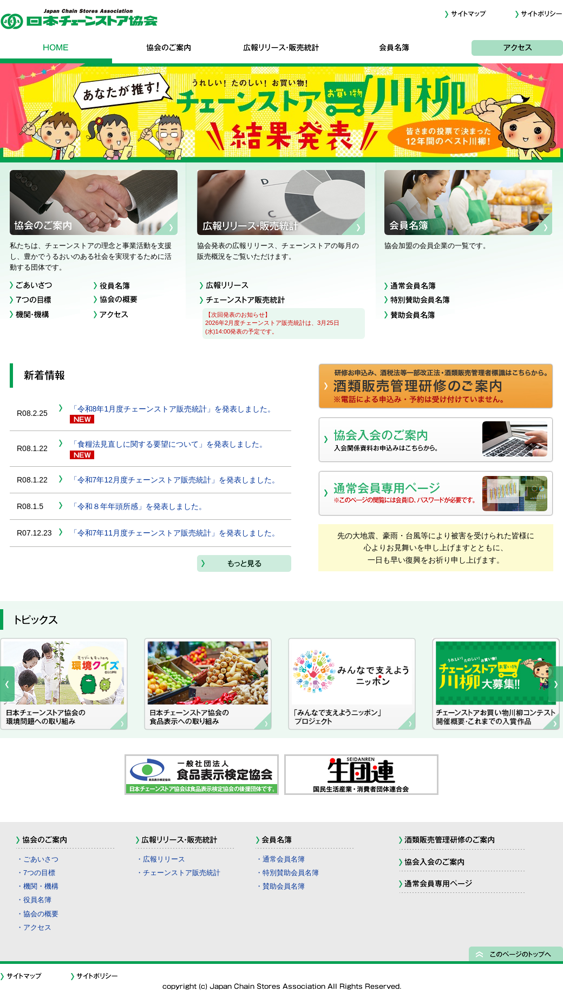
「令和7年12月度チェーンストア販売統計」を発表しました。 (174, 479)
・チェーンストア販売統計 (178, 873)
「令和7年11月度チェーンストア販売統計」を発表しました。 (174, 533)
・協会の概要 (37, 914)
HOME (56, 49)
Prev (7, 684)
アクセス (506, 49)
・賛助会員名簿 (280, 886)
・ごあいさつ (37, 859)
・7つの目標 (35, 873)
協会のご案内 (169, 49)
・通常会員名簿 (280, 859)
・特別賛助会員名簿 (287, 873)
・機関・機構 (37, 886)
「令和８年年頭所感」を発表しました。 (138, 506)
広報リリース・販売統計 (281, 49)
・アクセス (33, 927)
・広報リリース (160, 859)
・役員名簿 (33, 900)
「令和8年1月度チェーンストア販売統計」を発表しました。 (173, 409)
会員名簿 (394, 49)
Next (555, 684)
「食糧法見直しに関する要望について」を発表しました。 (168, 444)
